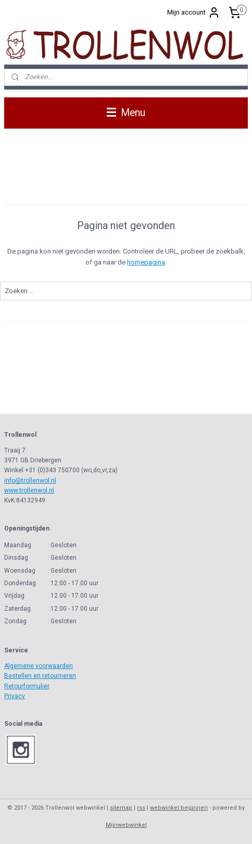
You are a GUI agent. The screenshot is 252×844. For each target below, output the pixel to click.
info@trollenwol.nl (30, 480)
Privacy (14, 696)
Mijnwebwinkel (126, 825)
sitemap (121, 807)
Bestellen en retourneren (40, 675)
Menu (126, 113)
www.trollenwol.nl (29, 490)
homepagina (146, 262)
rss (141, 807)
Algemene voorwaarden (38, 666)
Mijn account (193, 12)
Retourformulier (26, 686)
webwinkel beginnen (179, 807)
